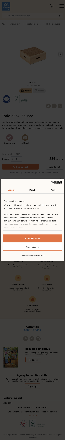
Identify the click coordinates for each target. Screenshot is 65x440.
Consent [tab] (11, 190)
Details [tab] (32, 190)
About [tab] (53, 190)
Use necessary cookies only (33, 255)
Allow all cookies (32, 238)
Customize (32, 247)
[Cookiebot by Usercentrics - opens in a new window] (50, 182)
